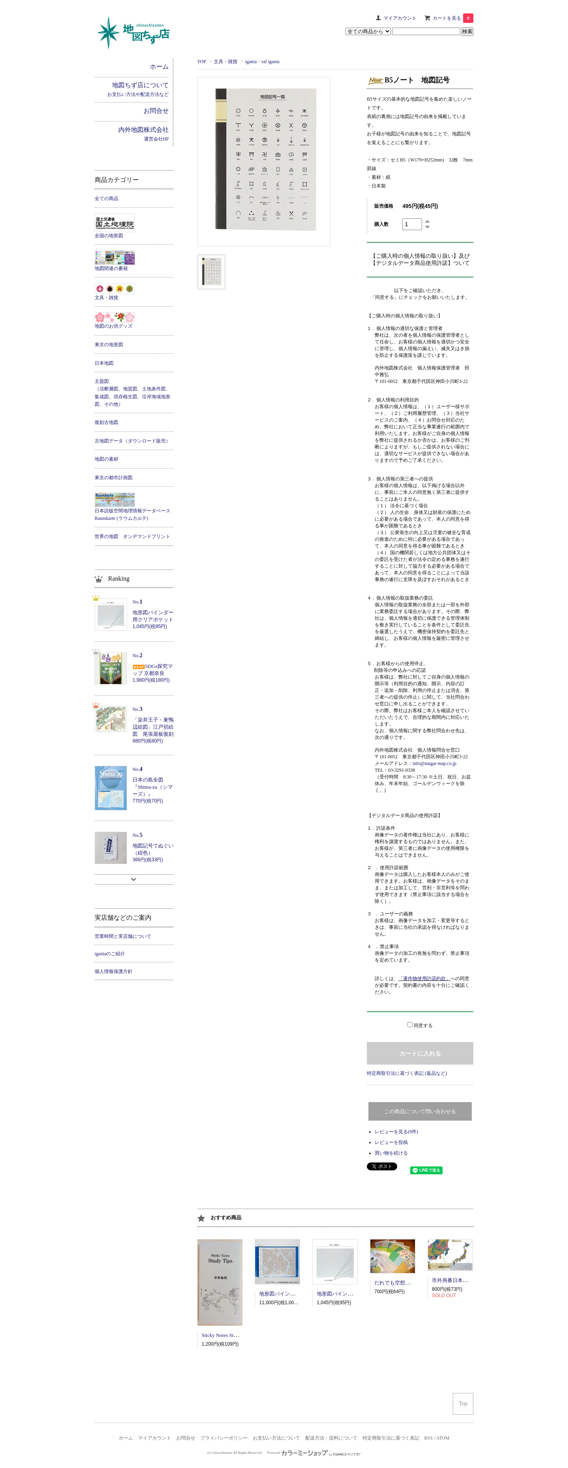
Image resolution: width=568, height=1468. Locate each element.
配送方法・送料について (331, 1438)
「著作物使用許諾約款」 (424, 978)
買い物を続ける (391, 1153)
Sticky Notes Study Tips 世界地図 (237, 1335)
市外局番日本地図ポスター (462, 1280)
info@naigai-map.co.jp (434, 763)
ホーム (126, 1438)
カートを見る (453, 18)
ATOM (443, 1438)
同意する (423, 1025)
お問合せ (185, 1438)
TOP (201, 61)
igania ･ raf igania (262, 61)
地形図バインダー (279, 1294)
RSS (428, 1438)
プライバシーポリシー (224, 1438)
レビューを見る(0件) (396, 1131)
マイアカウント (400, 18)
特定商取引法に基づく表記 (390, 1438)
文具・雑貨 (225, 61)
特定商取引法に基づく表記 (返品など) (407, 1073)
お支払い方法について (276, 1438)
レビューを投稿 (391, 1142)
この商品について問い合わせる (420, 1111)
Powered (314, 1453)
